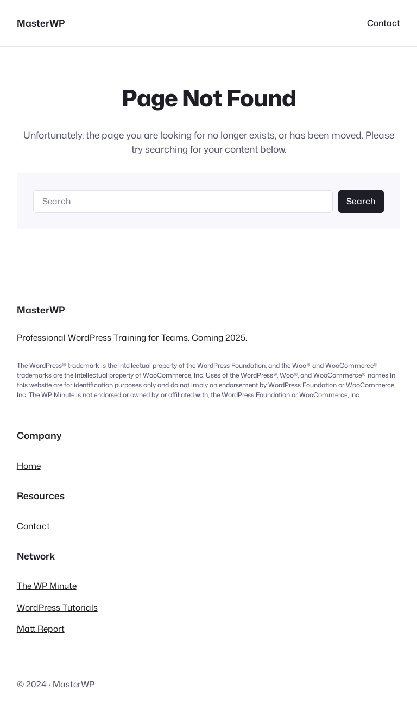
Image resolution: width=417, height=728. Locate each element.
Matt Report (41, 629)
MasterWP (41, 23)
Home (29, 466)
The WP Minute (47, 586)
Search (360, 201)
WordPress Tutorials (57, 607)
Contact (33, 526)
